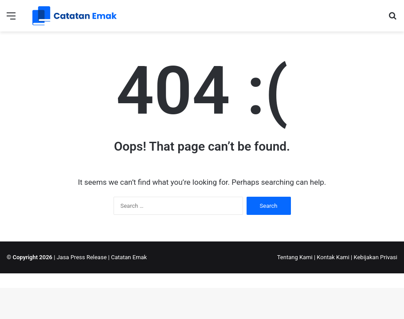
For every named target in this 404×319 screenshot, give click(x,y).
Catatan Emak (129, 257)
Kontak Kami (333, 257)
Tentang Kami (295, 257)
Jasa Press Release (82, 257)
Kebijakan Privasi (375, 257)
